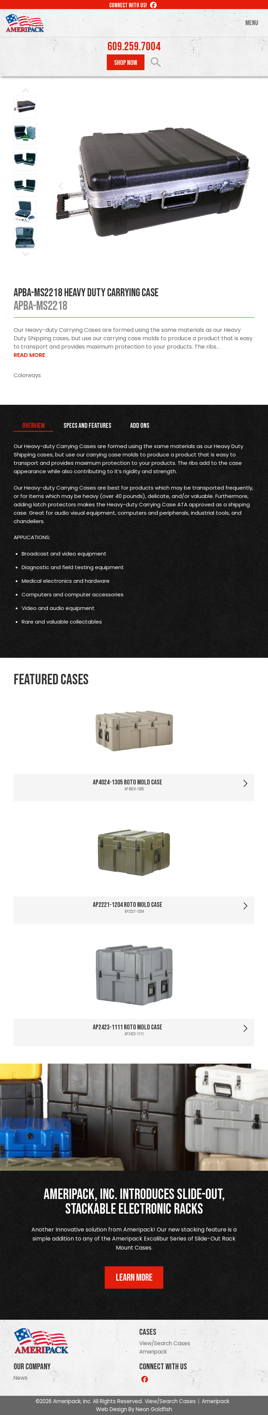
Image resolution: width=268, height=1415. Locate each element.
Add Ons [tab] (139, 426)
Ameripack (153, 1351)
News (21, 1378)
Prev (61, 186)
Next (245, 186)
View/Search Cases (164, 1343)
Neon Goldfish (154, 1409)
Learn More (134, 1277)
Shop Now (125, 63)
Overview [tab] (33, 426)
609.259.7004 (134, 47)
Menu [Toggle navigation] (251, 23)
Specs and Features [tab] (87, 426)
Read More (29, 355)
